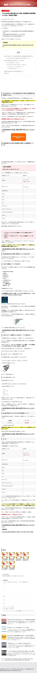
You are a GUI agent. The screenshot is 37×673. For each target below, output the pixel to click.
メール (4, 601)
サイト (4, 605)
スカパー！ (4, 218)
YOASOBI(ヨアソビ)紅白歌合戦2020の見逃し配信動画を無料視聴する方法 (19, 56)
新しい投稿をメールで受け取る (9, 610)
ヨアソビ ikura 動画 (13, 577)
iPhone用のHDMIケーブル (13, 68)
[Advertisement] (18, 84)
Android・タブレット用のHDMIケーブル (16, 66)
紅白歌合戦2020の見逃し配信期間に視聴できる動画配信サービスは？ (18, 58)
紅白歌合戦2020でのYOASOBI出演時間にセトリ (15, 71)
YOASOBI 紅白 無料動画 (6, 577)
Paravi (3, 199)
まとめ (7, 73)
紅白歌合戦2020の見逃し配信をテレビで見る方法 (15, 60)
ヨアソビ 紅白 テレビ (20, 577)
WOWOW (3, 215)
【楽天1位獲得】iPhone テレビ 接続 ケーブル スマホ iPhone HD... (16, 384)
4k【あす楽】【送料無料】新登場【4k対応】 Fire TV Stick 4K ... (15, 304)
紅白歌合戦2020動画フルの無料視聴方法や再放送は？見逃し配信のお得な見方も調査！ (18, 660)
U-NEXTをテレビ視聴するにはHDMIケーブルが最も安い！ (16, 64)
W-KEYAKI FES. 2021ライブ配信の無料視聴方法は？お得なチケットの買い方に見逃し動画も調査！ (20, 637)
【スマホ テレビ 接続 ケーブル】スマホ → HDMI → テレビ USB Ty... (16, 360)
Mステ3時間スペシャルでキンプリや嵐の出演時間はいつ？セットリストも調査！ (18, 629)
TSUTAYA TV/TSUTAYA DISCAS (7, 212)
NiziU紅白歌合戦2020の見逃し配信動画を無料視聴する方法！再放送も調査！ (17, 661)
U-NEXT (3, 180)
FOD (3, 464)
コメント (4, 585)
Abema (3, 194)
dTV (2, 476)
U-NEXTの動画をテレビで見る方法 (13, 62)
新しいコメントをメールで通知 (9, 608)
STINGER (19, 672)
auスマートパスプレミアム (6, 209)
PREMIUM (6, 464)
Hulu (3, 197)
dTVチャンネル (4, 206)
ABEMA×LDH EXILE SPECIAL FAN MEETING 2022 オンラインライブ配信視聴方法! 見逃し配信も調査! (21, 621)
